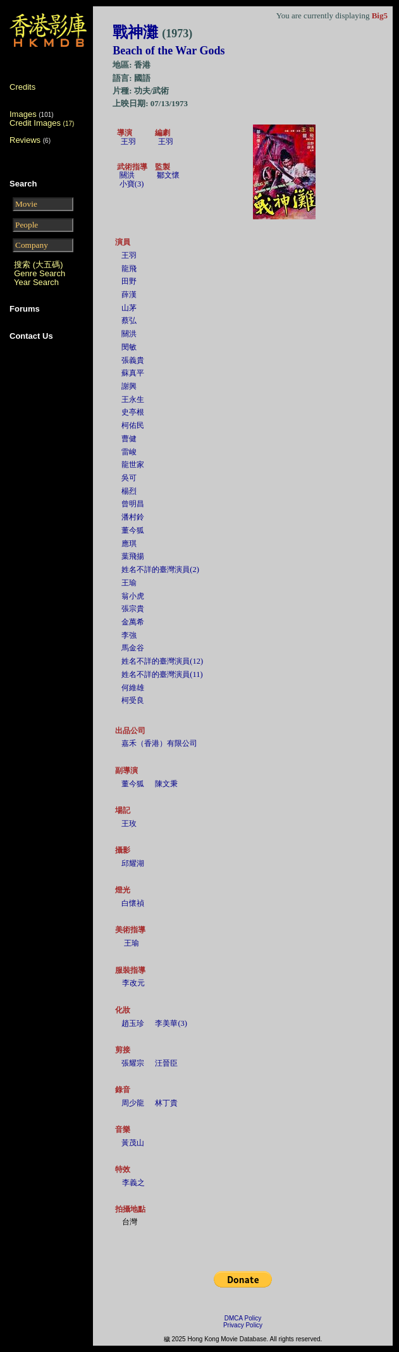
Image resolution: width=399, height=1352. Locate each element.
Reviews (24, 140)
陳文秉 (166, 783)
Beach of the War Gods (168, 50)
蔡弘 (129, 320)
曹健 (129, 438)
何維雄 (132, 687)
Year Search (36, 282)
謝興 (129, 386)
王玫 (129, 823)
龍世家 (132, 464)
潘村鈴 (132, 517)
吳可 (129, 477)
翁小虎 (132, 596)
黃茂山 (132, 1142)
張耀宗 (132, 1063)
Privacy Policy (242, 1325)
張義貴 (132, 360)
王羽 (128, 141)
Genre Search (39, 273)
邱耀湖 (132, 863)
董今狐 (132, 530)
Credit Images (41, 123)
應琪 (129, 543)
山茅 (129, 307)
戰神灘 (152, 32)
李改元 (133, 982)
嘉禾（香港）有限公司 (159, 743)
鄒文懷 (168, 175)
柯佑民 (132, 425)
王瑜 (129, 582)
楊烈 (129, 491)
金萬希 (132, 622)
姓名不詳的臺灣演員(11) (161, 674)
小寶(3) (132, 184)
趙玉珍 (132, 1023)
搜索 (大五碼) (38, 264)
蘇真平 (132, 372)
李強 (129, 635)
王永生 (132, 399)
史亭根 (132, 412)
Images (23, 114)
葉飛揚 (132, 556)
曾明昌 (132, 503)
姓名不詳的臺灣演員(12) (162, 661)
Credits (22, 87)
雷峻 (129, 452)
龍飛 (129, 268)
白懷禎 (132, 903)
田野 (129, 281)
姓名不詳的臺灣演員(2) (160, 569)
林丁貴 (166, 1103)
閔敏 (129, 347)
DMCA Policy (242, 1318)
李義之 (133, 1182)
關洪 (127, 175)
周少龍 (132, 1103)
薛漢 (129, 294)
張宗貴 (132, 608)
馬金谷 (132, 647)
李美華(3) (171, 1023)
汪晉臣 (166, 1063)
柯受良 (132, 700)
